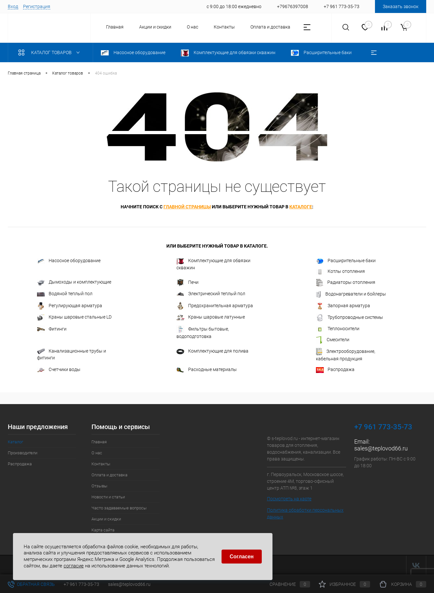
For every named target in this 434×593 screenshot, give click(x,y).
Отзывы (99, 485)
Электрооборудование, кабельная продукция (345, 354)
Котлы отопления (340, 271)
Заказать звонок (400, 6)
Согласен (242, 556)
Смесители (332, 340)
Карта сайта (103, 530)
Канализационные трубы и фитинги (71, 354)
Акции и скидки (155, 26)
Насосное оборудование (69, 260)
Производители (22, 452)
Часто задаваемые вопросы (119, 508)
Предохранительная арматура (214, 306)
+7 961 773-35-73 (81, 584)
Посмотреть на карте (289, 498)
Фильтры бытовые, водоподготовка (202, 332)
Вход (13, 6)
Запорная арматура (343, 306)
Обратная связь (31, 584)
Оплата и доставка (270, 26)
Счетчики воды (58, 369)
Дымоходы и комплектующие (74, 282)
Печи (187, 282)
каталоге (300, 206)
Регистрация (36, 6)
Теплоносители (337, 328)
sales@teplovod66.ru (381, 448)
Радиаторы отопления (345, 282)
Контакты (224, 26)
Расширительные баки (346, 261)
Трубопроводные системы (349, 317)
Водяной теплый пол (64, 293)
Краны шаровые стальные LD (74, 317)
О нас (192, 26)
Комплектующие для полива (212, 351)
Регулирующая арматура (69, 306)
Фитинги (51, 329)
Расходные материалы (206, 369)
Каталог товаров (50, 52)
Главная (115, 26)
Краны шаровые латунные (210, 317)
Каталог (15, 441)
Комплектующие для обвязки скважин (213, 264)
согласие (74, 566)
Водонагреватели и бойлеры (351, 294)
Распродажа (335, 370)
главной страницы (187, 206)
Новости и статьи (108, 496)
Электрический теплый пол (210, 293)
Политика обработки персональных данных (305, 513)
